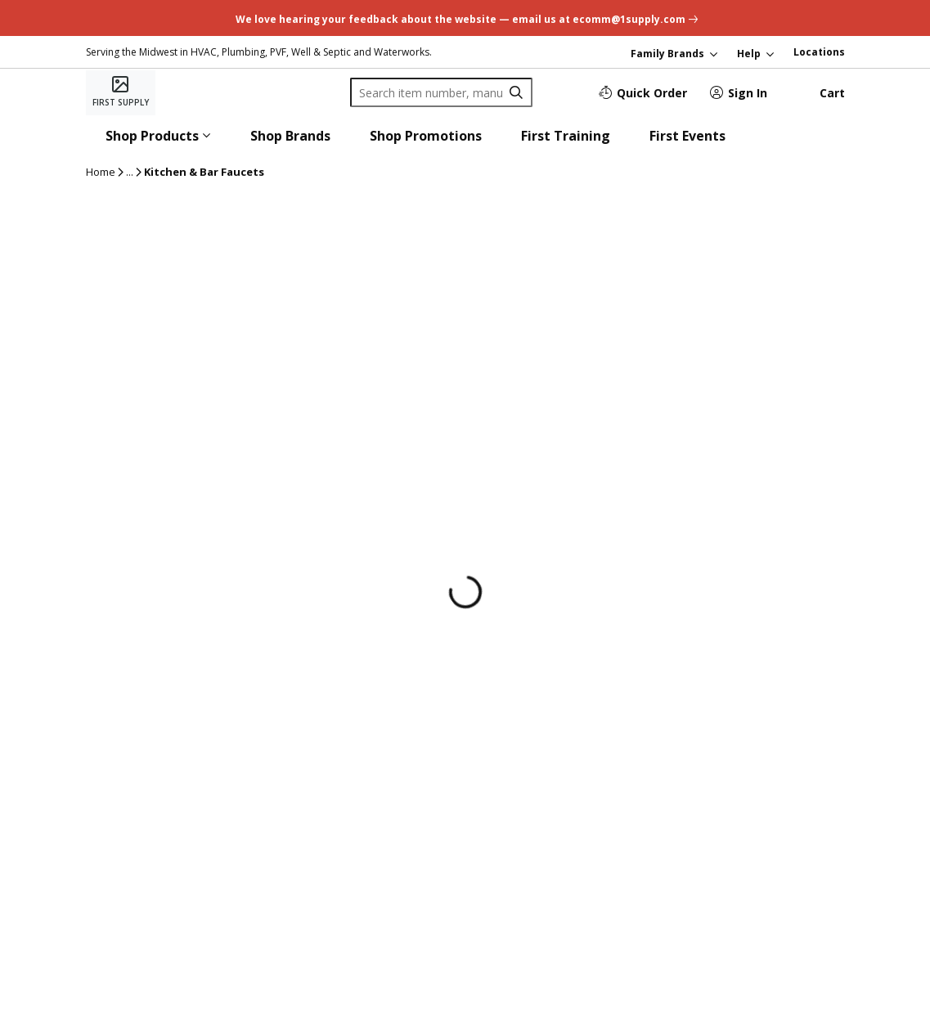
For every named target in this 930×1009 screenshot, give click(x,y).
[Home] (120, 92)
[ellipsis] (129, 172)
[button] (158, 136)
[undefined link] (465, 17)
